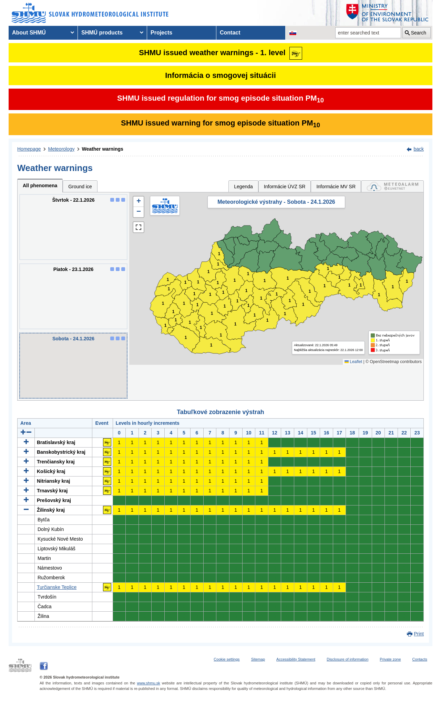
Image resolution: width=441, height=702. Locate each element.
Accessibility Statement (295, 659)
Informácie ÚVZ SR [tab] (285, 186)
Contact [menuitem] (230, 33)
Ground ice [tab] (80, 186)
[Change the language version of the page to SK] (293, 33)
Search (418, 33)
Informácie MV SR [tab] (336, 186)
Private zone (390, 659)
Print (419, 633)
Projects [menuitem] (161, 33)
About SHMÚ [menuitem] (29, 33)
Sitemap (258, 659)
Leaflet (353, 361)
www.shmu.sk (148, 683)
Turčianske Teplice (56, 587)
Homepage (29, 149)
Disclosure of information (347, 659)
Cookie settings (226, 659)
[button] (138, 202)
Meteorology (61, 149)
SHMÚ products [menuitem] (102, 33)
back (418, 149)
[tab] (392, 186)
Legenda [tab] (243, 186)
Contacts (419, 659)
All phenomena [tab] (40, 185)
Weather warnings (102, 149)
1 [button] (165, 325)
